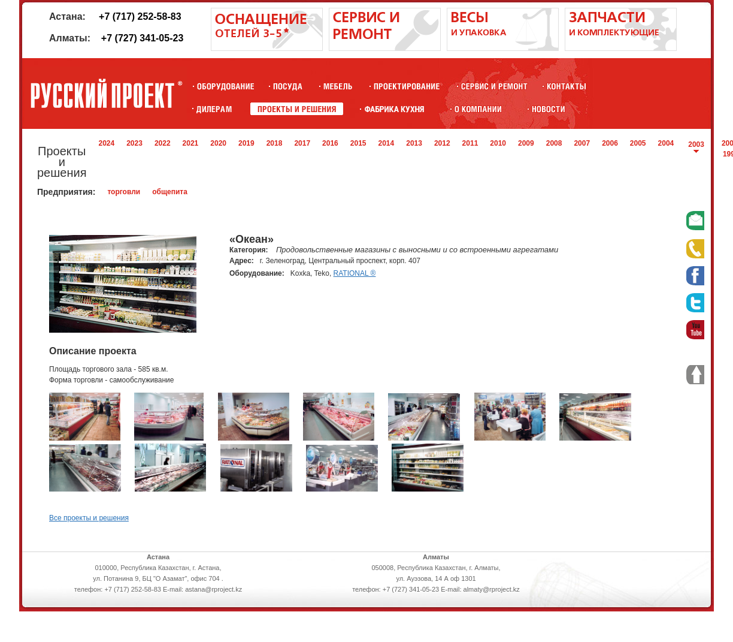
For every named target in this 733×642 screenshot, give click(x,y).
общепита (169, 192)
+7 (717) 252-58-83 (140, 16)
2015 (358, 143)
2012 (442, 143)
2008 (554, 143)
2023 (134, 143)
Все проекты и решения (89, 518)
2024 (106, 143)
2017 (302, 143)
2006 (610, 143)
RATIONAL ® (355, 273)
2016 (330, 143)
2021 (191, 143)
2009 (526, 143)
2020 (218, 143)
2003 (696, 144)
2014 (386, 143)
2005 (638, 143)
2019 (246, 143)
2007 (582, 143)
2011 (470, 143)
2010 (498, 143)
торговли (123, 192)
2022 (163, 143)
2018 (274, 143)
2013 (414, 143)
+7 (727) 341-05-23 (142, 38)
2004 (666, 143)
